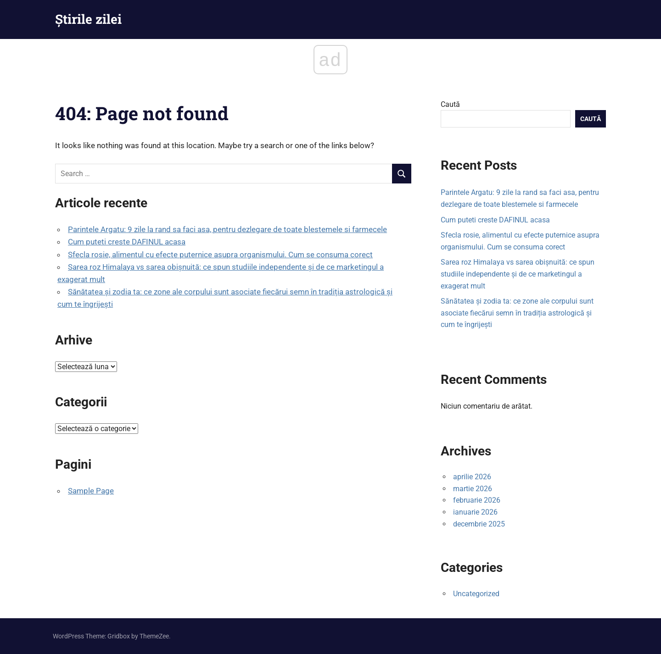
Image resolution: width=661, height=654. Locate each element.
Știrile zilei (88, 19)
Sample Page (91, 490)
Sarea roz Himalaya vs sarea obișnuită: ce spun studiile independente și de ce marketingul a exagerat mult (517, 274)
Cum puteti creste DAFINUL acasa (126, 241)
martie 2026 (472, 488)
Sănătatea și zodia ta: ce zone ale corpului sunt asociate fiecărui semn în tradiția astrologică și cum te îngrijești (517, 313)
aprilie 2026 (472, 476)
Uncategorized (476, 593)
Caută (450, 104)
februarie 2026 (476, 500)
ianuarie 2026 (475, 512)
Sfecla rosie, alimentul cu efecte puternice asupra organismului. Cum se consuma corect (220, 254)
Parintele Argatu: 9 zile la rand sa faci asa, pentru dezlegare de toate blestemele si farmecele (227, 229)
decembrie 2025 (479, 524)
